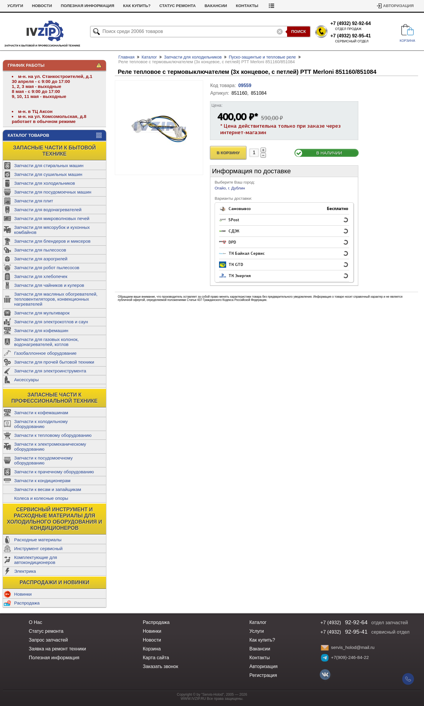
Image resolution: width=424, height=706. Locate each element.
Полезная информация (87, 6)
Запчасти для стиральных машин (48, 165)
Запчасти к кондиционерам (42, 480)
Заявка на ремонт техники (57, 648)
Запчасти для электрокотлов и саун (51, 321)
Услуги (15, 6)
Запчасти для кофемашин (41, 330)
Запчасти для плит (33, 200)
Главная (126, 57)
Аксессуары (26, 379)
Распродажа (26, 602)
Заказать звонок (160, 666)
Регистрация (263, 675)
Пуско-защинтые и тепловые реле (262, 57)
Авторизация (398, 6)
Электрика (25, 571)
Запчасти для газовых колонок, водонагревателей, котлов (46, 342)
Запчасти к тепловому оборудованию (53, 435)
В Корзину (228, 153)
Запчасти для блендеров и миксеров (52, 241)
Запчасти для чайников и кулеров (49, 285)
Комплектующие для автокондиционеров (35, 560)
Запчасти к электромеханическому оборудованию (50, 447)
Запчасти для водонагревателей (48, 209)
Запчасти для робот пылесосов (46, 267)
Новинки (23, 594)
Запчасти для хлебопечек (40, 276)
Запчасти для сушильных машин (48, 174)
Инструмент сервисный (38, 548)
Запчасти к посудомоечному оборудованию (43, 460)
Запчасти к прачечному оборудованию (54, 471)
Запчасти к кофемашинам (41, 412)
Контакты (247, 6)
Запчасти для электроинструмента (50, 370)
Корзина (152, 648)
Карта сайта (156, 657)
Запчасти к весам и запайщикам (47, 489)
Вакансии (216, 6)
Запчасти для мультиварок (41, 312)
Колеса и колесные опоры (41, 498)
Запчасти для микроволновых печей (52, 218)
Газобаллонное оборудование (45, 353)
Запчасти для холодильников (44, 183)
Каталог (149, 57)
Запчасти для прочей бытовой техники (54, 361)
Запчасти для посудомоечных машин (52, 191)
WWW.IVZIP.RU (193, 699)
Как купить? (136, 6)
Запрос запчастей (48, 639)
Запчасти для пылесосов (40, 249)
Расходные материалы (38, 539)
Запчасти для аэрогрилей (40, 258)
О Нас (35, 622)
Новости (42, 6)
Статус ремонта (177, 6)
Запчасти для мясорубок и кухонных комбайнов (52, 230)
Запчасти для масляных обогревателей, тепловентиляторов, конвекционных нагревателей (55, 299)
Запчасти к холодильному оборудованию (41, 424)
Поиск (298, 31)
